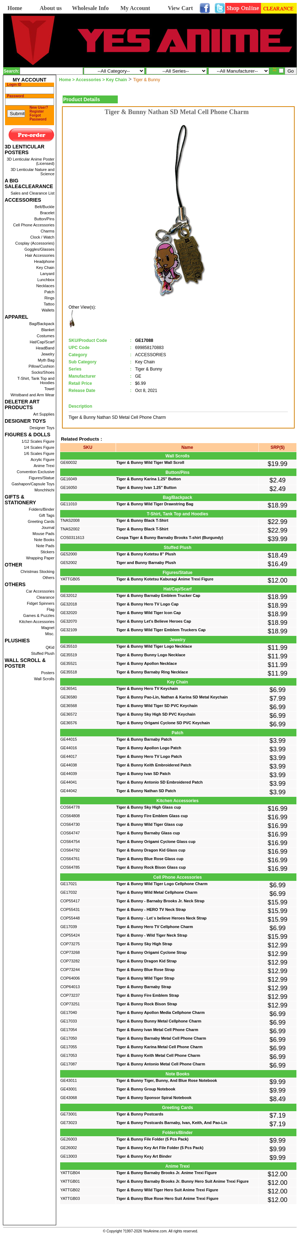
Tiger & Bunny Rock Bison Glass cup (151, 867)
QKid (50, 647)
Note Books (44, 540)
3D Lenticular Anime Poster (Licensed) (30, 161)
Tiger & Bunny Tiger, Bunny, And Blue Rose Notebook (166, 1080)
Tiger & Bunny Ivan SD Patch (143, 773)
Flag (50, 609)
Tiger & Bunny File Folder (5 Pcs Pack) (152, 1139)
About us (51, 8)
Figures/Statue (41, 478)
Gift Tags (46, 515)
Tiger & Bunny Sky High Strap (144, 944)
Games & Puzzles (38, 615)
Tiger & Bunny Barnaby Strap (143, 987)
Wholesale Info (90, 8)
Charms (47, 231)
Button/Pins (44, 219)
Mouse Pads (43, 533)
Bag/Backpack (41, 324)
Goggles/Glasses (39, 249)
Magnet (47, 628)
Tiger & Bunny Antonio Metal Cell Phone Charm (160, 1064)
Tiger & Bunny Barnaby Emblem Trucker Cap (158, 595)
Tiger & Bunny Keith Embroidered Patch (153, 765)
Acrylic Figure (42, 459)
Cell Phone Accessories (33, 225)
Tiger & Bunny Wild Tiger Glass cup (149, 824)
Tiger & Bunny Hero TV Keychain (147, 688)
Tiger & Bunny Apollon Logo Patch (149, 748)
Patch (49, 292)
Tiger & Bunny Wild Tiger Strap (145, 978)
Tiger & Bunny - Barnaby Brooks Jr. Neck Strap (160, 901)
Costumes (45, 336)
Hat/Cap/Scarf (42, 342)
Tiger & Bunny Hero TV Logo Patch (149, 756)
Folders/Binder (41, 509)
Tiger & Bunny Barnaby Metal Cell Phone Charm (161, 1038)
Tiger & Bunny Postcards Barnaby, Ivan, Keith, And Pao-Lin (171, 1122)
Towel (49, 389)
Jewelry (47, 354)
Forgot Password (38, 117)
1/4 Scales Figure (39, 447)
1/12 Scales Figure (37, 441)
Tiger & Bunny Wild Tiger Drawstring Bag (154, 504)
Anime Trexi (44, 466)
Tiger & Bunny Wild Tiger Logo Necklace (154, 646)
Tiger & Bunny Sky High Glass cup (148, 807)
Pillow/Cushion (41, 366)
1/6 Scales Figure (39, 453)
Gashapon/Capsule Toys (32, 484)
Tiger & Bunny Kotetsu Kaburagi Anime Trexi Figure (164, 579)
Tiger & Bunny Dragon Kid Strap (146, 961)
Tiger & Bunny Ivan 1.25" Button (146, 487)
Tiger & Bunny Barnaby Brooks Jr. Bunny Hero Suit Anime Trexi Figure (182, 1181)
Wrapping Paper (40, 558)
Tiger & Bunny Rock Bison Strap (146, 1004)
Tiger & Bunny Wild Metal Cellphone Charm (156, 892)
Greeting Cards (41, 521)
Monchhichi (44, 490)
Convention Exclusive (35, 472)
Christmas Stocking (37, 571)
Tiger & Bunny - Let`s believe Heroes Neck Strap (161, 918)
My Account (135, 8)
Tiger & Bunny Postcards (139, 1114)
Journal (48, 527)
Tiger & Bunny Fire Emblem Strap (147, 995)
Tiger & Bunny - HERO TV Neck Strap (151, 909)
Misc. (49, 634)
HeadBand (45, 348)
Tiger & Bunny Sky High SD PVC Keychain (155, 714)
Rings (49, 298)
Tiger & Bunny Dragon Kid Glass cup (150, 850)
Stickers (47, 552)
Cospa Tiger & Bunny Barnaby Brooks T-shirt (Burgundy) (169, 537)
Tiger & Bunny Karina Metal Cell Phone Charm (159, 1047)
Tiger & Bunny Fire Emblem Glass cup (152, 816)
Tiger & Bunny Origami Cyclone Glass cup (155, 841)
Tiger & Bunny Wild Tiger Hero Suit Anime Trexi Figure (167, 1190)
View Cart (180, 8)
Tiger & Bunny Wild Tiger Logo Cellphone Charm (162, 884)
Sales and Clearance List (32, 193)
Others (48, 577)
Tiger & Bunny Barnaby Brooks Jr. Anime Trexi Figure (166, 1173)
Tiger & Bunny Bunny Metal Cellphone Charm (159, 1021)
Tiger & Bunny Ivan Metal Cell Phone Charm (157, 1029)
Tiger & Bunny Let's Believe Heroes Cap (153, 621)
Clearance (45, 597)
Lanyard (47, 273)
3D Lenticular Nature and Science (32, 171)
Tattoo (49, 304)
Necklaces (45, 286)
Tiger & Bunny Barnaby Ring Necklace (152, 672)
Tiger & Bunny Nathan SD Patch (146, 791)
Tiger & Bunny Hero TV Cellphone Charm (154, 926)
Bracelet (47, 213)
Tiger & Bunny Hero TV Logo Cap (147, 604)
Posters (47, 673)
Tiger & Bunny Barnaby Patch (144, 739)
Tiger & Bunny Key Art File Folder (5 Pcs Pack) (159, 1148)
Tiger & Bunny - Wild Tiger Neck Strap (151, 935)
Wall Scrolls (44, 679)
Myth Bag (46, 360)
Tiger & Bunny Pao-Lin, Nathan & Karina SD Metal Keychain (172, 697)
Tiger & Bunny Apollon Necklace (146, 663)
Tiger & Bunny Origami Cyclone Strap (151, 952)
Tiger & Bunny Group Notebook (145, 1089)
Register (37, 111)
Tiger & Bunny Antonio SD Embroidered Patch (159, 782)
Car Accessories (40, 591)
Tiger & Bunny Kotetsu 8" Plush (146, 554)
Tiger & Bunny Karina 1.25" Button (148, 479)
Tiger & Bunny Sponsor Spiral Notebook (154, 1097)
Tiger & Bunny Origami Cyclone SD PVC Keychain (163, 723)
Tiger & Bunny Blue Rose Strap (145, 969)
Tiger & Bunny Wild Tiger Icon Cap (148, 612)
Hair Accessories (39, 255)
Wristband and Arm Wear (32, 395)
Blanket (47, 330)
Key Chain (45, 267)
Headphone (44, 261)
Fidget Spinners (40, 603)
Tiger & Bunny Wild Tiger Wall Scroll (150, 462)
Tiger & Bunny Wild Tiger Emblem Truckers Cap (161, 630)
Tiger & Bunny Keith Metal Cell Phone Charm (158, 1055)
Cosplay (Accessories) (34, 243)
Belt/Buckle (44, 207)
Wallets (48, 310)
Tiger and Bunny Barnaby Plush (146, 562)
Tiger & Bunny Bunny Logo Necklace (150, 655)
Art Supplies (43, 414)
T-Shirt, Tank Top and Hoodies (35, 380)
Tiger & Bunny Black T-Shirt (142, 520)
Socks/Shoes (43, 372)
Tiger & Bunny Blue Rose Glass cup (149, 859)
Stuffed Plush (42, 653)
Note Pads (45, 546)
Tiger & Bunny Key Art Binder (144, 1156)
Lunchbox (45, 280)
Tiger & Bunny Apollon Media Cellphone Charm (160, 1012)
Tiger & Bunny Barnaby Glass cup (148, 833)
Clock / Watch (42, 237)
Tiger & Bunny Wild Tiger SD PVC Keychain (157, 705)
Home (15, 8)
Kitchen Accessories (36, 621)
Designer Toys (42, 428)
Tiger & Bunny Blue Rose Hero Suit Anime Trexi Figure (167, 1198)
